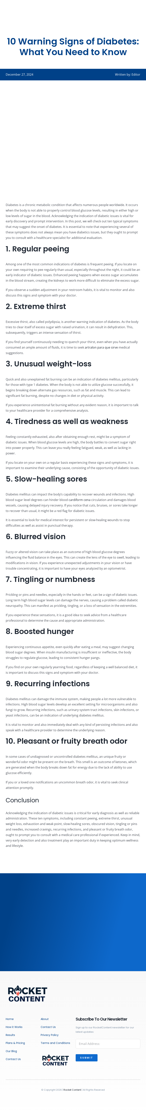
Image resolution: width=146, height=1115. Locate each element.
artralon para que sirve (101, 347)
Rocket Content (72, 1089)
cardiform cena (79, 500)
